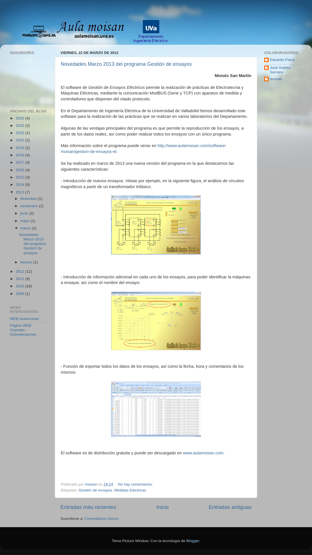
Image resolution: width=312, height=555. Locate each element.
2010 (20, 286)
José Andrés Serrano (280, 70)
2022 (20, 133)
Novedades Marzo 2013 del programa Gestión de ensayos (126, 64)
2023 (20, 125)
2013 (20, 192)
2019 (20, 148)
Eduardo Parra (282, 60)
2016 (20, 170)
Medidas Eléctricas (130, 490)
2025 (20, 118)
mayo (25, 221)
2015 (20, 177)
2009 (20, 294)
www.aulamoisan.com (203, 453)
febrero (26, 262)
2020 (20, 140)
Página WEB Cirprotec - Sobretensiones (23, 330)
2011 (20, 279)
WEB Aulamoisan (24, 319)
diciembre (29, 199)
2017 (20, 162)
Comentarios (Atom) (102, 518)
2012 (20, 271)
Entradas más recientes (88, 507)
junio (24, 213)
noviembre (29, 206)
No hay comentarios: (136, 484)
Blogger (192, 541)
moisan (276, 79)
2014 (20, 184)
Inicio (162, 507)
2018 (20, 155)
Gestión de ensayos (95, 490)
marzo (26, 228)
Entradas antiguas (230, 507)
